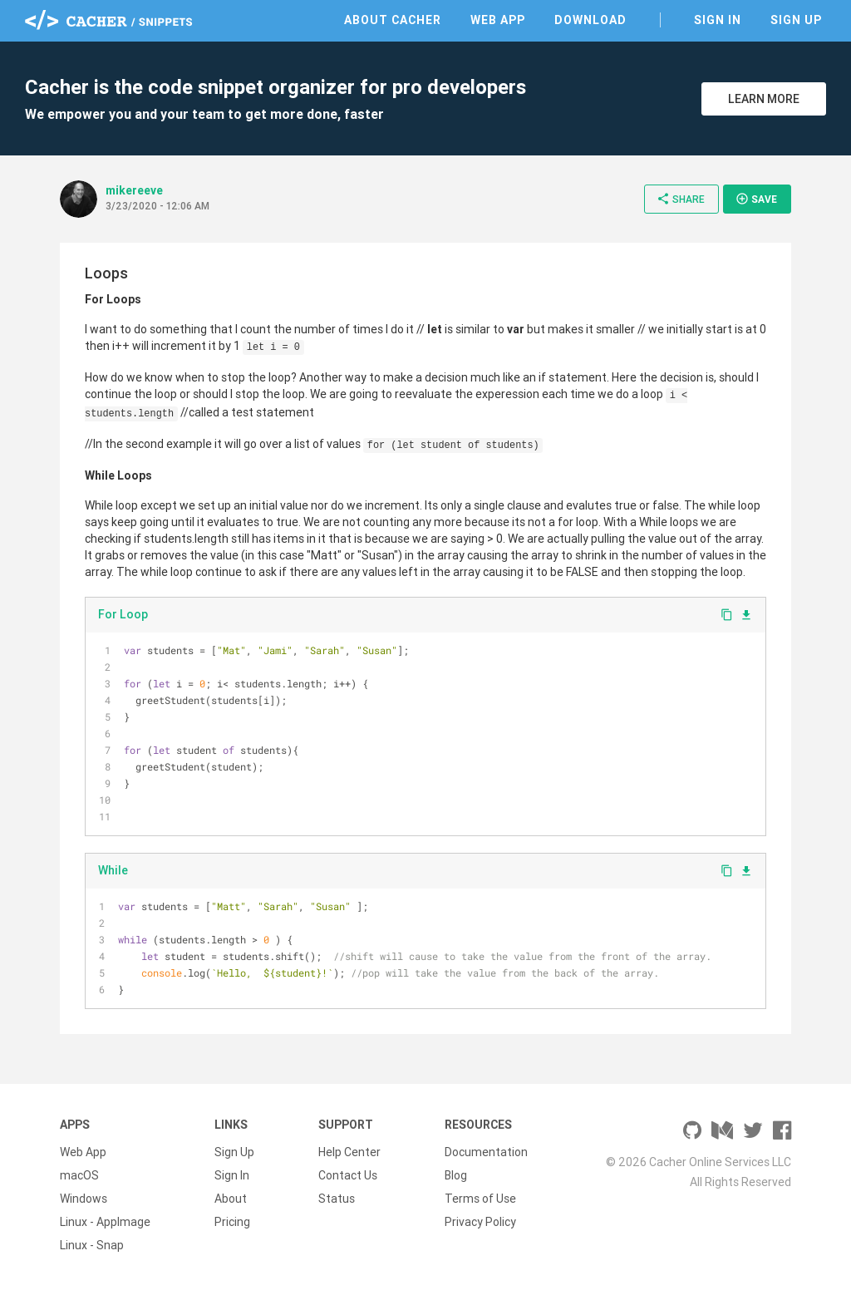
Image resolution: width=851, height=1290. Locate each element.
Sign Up (796, 19)
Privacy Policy (480, 1221)
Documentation (486, 1152)
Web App (497, 19)
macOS (79, 1175)
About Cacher (392, 19)
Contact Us (347, 1175)
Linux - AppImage (105, 1221)
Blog (456, 1175)
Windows (83, 1198)
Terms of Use (480, 1198)
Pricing (232, 1221)
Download (590, 19)
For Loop (123, 614)
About (230, 1198)
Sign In (717, 19)
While (113, 870)
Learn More (763, 98)
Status (336, 1198)
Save (756, 198)
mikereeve (134, 190)
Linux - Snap (92, 1245)
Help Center (349, 1152)
